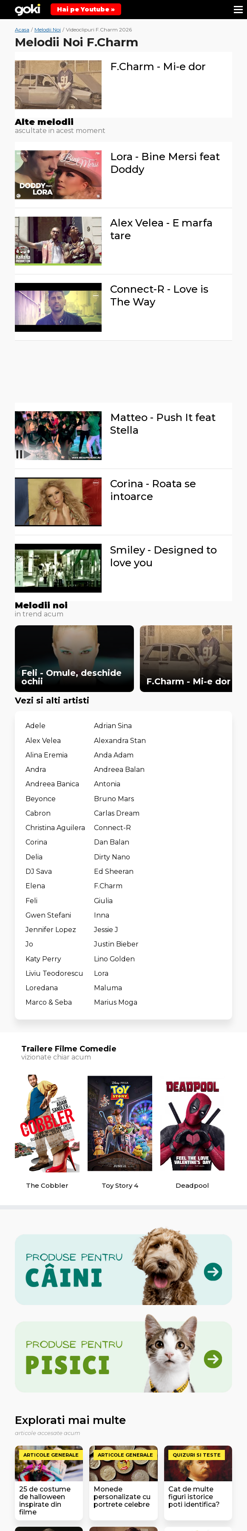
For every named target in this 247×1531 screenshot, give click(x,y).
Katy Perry (177, 870)
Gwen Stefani (182, 841)
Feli (31, 841)
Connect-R (44, 798)
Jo (29, 870)
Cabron (38, 784)
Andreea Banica (186, 755)
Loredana (42, 899)
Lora (166, 885)
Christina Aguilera (189, 784)
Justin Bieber (114, 870)
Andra (36, 755)
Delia (34, 812)
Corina (103, 798)
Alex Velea (176, 726)
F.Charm (173, 827)
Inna (33, 856)
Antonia (39, 769)
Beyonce (107, 769)
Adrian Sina (111, 726)
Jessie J (171, 856)
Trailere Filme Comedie (70, 959)
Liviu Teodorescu (121, 885)
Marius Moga (47, 914)
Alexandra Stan (51, 740)
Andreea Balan (117, 755)
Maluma (106, 899)
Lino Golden (46, 885)
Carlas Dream (115, 784)
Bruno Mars (179, 769)
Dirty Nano (110, 812)
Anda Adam (179, 740)
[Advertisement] (123, 372)
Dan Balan (176, 798)
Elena (102, 827)
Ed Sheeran (45, 827)
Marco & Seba (182, 899)
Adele (35, 726)
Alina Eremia (113, 740)
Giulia (101, 841)
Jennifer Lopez (117, 856)
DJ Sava (172, 812)
